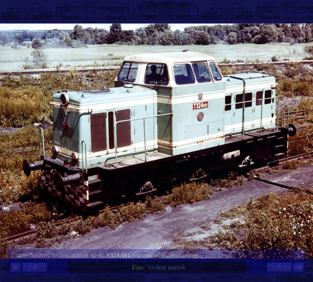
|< (15, 267)
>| (298, 267)
